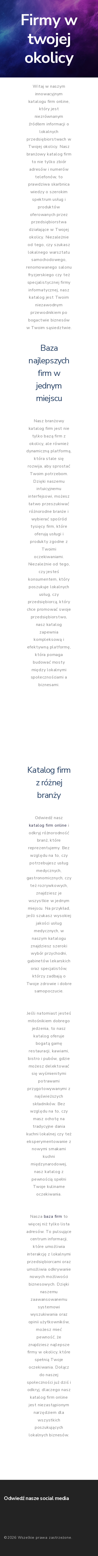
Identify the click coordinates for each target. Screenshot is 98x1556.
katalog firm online (48, 825)
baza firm (53, 1216)
